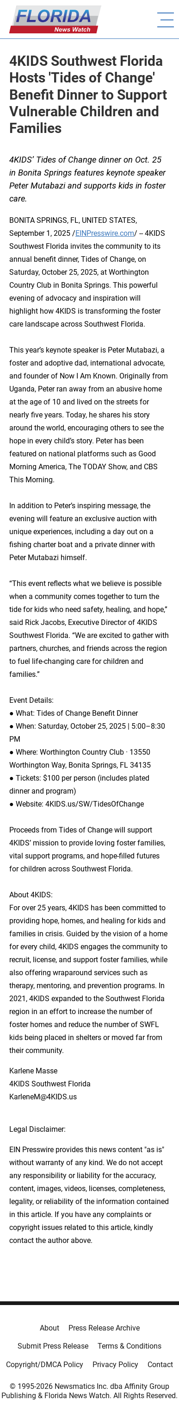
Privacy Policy (115, 1364)
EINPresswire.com (104, 233)
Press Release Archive (104, 1328)
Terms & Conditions (129, 1346)
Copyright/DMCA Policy (44, 1364)
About (49, 1328)
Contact (160, 1364)
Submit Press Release (53, 1346)
